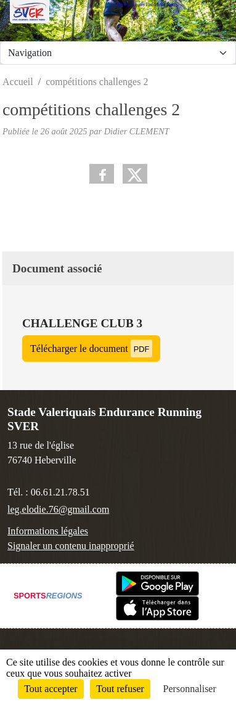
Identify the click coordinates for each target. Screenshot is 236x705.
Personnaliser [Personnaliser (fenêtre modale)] (189, 688)
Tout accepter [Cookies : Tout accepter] (50, 688)
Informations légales (47, 531)
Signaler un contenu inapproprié (70, 545)
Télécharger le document (91, 348)
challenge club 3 (82, 323)
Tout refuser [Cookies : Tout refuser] (120, 688)
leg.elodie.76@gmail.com (58, 509)
